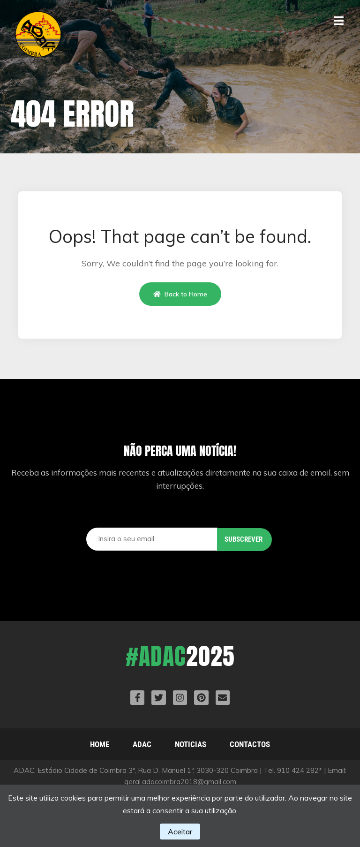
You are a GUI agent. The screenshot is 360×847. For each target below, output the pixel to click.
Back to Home (180, 294)
